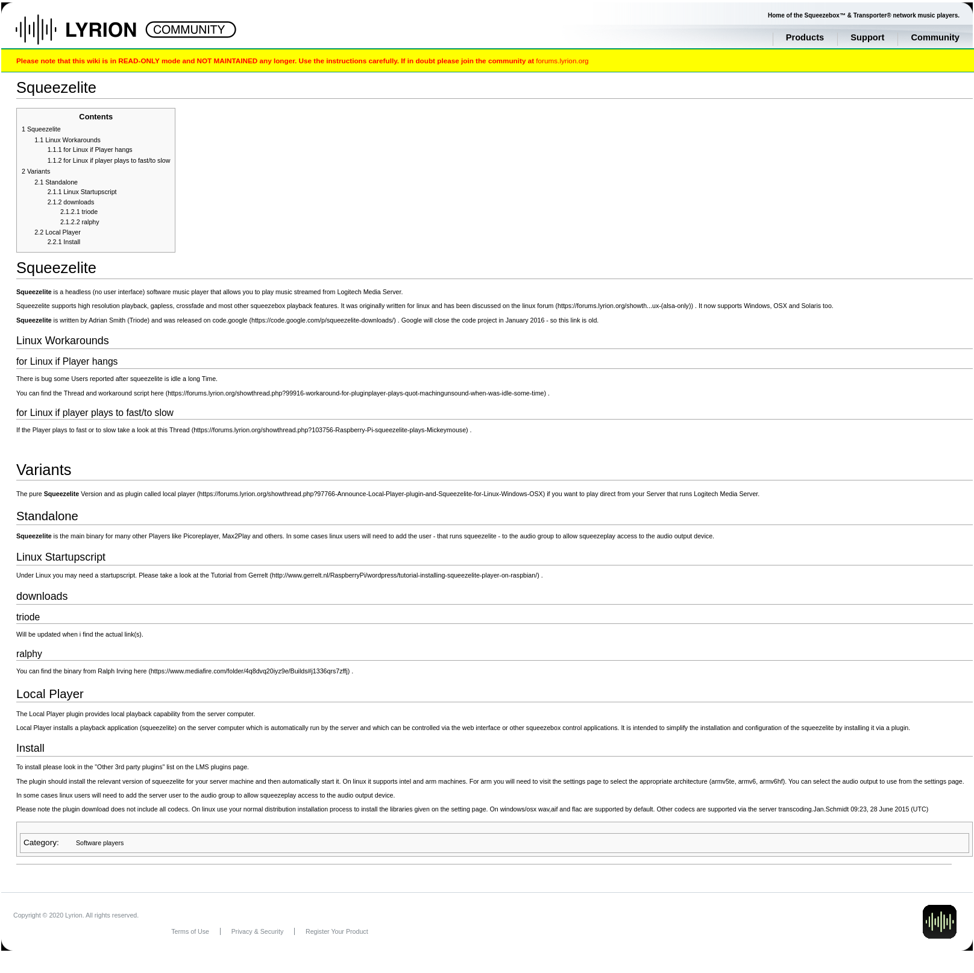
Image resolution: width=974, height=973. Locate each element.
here (157, 393)
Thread (179, 429)
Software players (100, 842)
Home (89, 35)
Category (40, 842)
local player (179, 493)
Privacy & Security (257, 931)
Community (935, 37)
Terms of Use (190, 931)
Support (867, 37)
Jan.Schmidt (831, 809)
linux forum (537, 305)
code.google (229, 320)
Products (805, 37)
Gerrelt (258, 575)
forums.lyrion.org (562, 61)
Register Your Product (337, 931)
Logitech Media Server (369, 291)
